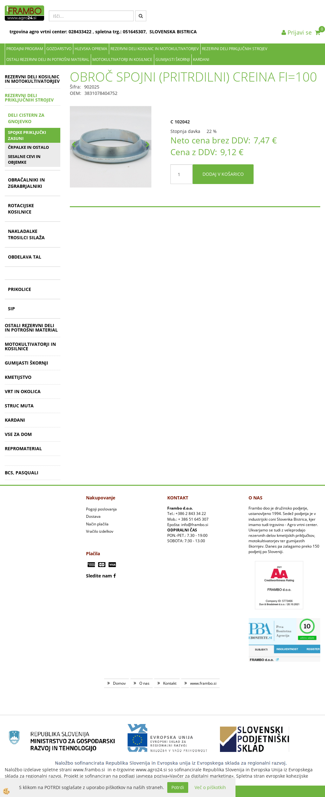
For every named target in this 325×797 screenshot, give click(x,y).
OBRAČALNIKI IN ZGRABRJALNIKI (26, 183)
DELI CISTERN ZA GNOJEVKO (26, 118)
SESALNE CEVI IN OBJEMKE (24, 159)
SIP (11, 309)
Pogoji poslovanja (101, 509)
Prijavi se (297, 32)
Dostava (93, 516)
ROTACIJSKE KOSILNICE (21, 208)
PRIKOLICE (19, 289)
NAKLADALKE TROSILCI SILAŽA (26, 234)
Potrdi (177, 787)
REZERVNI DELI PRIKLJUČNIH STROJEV (234, 48)
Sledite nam (99, 576)
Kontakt (169, 683)
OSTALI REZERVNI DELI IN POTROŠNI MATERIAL (47, 59)
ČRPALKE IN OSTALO (28, 147)
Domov (119, 683)
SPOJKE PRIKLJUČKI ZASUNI (27, 135)
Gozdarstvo (58, 48)
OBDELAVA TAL (24, 257)
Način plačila (97, 524)
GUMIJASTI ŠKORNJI (173, 59)
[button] (147, 145)
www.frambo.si (203, 683)
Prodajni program (24, 48)
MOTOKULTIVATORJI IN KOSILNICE (122, 59)
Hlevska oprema (91, 48)
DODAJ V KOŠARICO (223, 174)
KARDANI (201, 59)
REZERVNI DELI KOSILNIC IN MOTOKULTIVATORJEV (154, 48)
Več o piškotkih (210, 787)
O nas (144, 683)
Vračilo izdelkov (99, 531)
